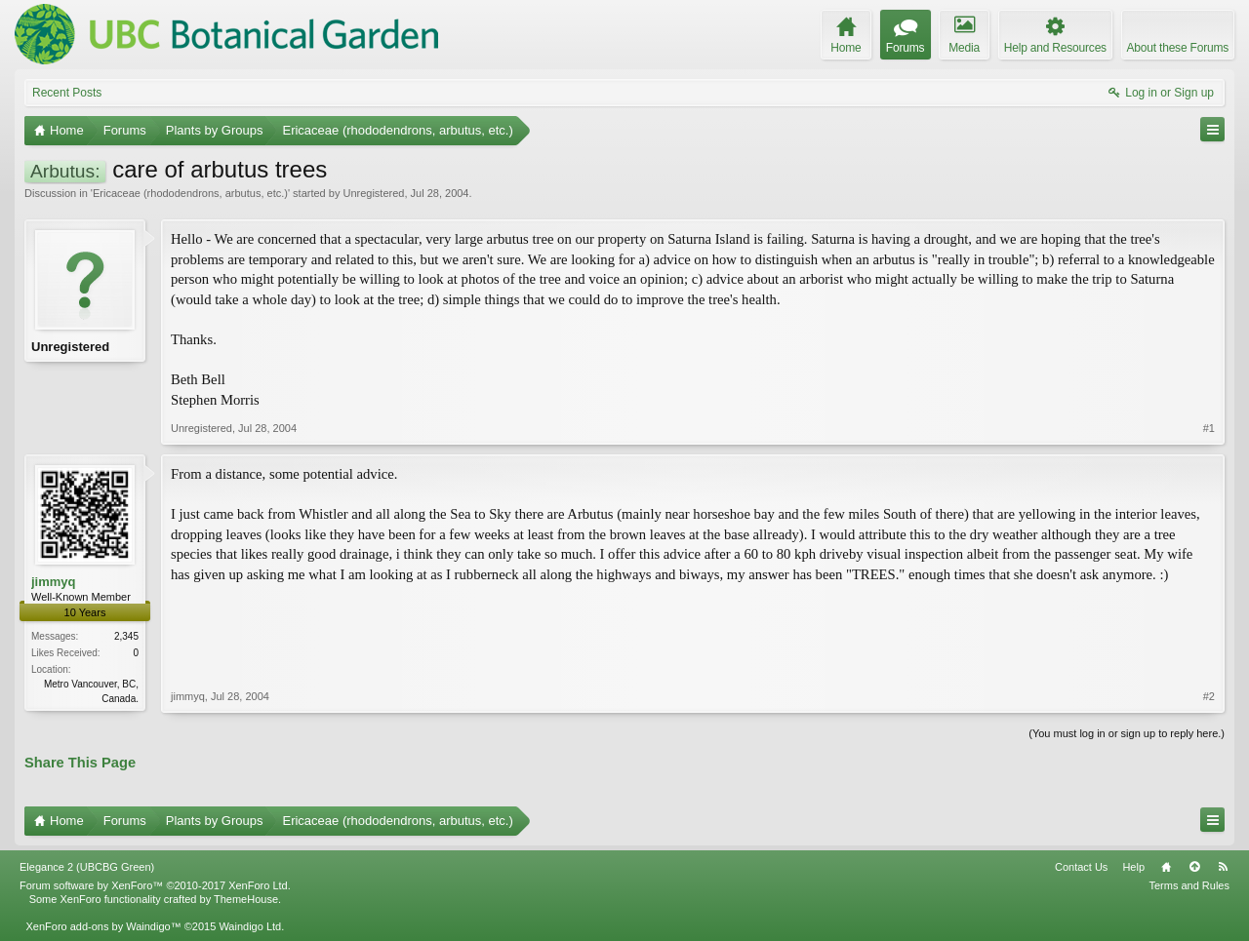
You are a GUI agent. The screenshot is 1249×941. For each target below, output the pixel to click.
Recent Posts (66, 92)
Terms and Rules (1188, 885)
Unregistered (373, 193)
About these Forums (1178, 48)
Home (1166, 867)
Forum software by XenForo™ (155, 885)
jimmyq (53, 581)
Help (1133, 867)
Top (1194, 867)
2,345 (126, 636)
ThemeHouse (246, 899)
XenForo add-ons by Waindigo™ (103, 926)
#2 (1209, 696)
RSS (1222, 867)
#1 (1209, 428)
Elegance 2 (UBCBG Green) (87, 867)
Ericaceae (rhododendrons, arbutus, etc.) (190, 193)
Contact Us (1081, 867)
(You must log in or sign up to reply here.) (1126, 733)
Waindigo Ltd (250, 926)
